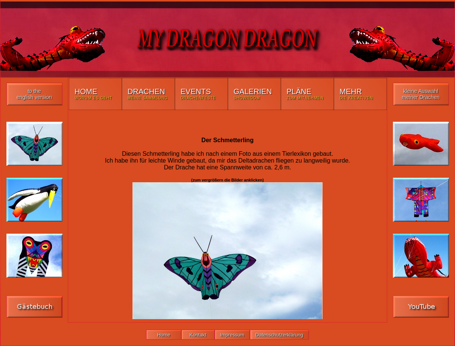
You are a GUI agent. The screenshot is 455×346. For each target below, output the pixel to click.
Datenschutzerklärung (279, 335)
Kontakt (197, 335)
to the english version (34, 94)
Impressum (232, 335)
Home (163, 335)
